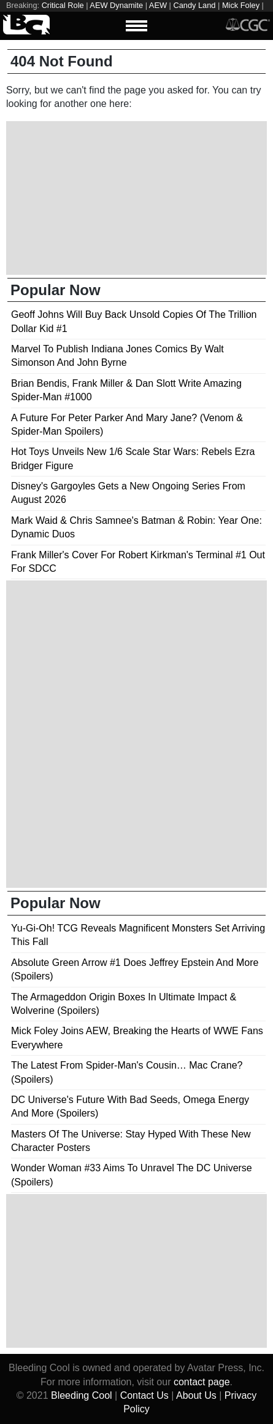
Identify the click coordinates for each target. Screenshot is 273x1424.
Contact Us (144, 1395)
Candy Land (194, 5)
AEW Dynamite (116, 5)
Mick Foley (241, 5)
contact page (202, 1382)
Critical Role (63, 5)
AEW (158, 5)
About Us (196, 1395)
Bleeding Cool (81, 1395)
